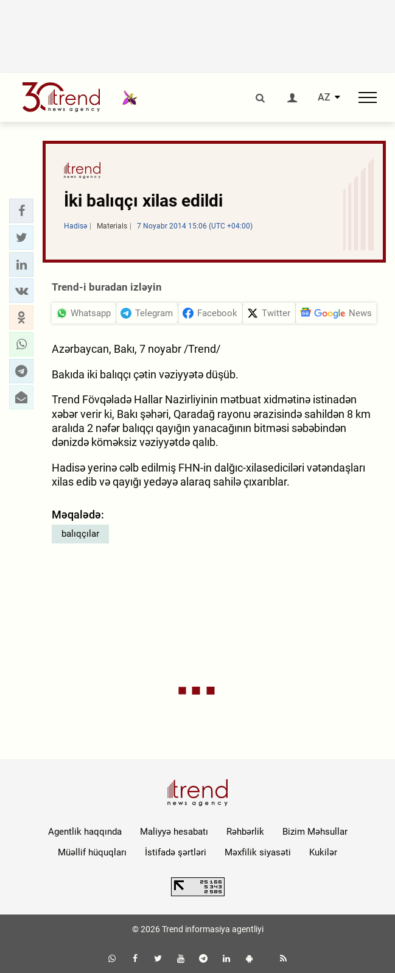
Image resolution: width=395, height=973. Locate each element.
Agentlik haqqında (85, 831)
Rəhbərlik (245, 831)
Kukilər (323, 852)
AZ (324, 97)
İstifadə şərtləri (175, 852)
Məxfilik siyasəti (258, 852)
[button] (21, 211)
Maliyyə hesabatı (174, 831)
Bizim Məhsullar (315, 831)
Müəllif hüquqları (92, 852)
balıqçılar (80, 533)
